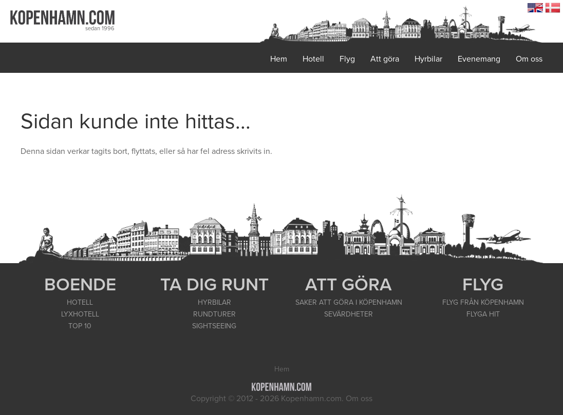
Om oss (529, 59)
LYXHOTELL (80, 314)
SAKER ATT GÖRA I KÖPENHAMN (348, 302)
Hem (278, 59)
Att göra (384, 59)
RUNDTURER (214, 314)
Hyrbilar (428, 59)
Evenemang (479, 59)
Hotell (313, 59)
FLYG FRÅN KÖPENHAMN (483, 302)
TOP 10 (79, 326)
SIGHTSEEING (214, 326)
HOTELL (80, 302)
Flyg (347, 59)
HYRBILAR (214, 302)
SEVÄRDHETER (348, 314)
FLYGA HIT (483, 314)
